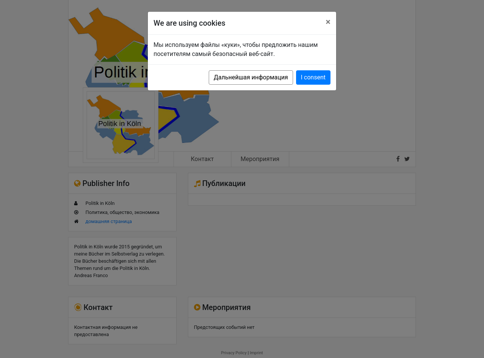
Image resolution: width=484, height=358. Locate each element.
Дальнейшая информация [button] (251, 77)
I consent (313, 77)
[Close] (328, 22)
